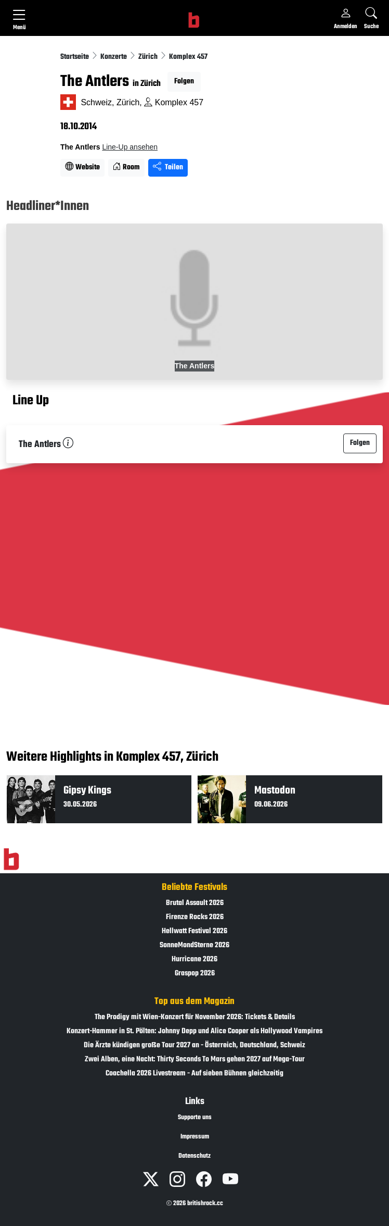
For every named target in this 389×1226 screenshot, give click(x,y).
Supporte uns (195, 1117)
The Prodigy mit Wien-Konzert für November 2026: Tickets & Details (195, 1017)
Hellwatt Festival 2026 (194, 931)
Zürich (148, 57)
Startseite (75, 57)
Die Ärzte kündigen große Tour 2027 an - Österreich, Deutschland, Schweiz (194, 1045)
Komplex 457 (188, 57)
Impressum (194, 1137)
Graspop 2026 (195, 974)
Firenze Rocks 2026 (195, 917)
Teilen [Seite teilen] (168, 168)
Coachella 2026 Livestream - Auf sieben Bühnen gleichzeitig (194, 1074)
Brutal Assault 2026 (195, 903)
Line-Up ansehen (130, 147)
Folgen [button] (184, 82)
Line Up (30, 401)
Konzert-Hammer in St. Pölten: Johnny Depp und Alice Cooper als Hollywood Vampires (194, 1031)
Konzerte (114, 57)
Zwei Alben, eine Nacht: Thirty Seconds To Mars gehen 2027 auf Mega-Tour (195, 1060)
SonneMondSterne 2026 (194, 945)
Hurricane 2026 (194, 959)
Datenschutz (194, 1156)
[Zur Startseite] (11, 859)
